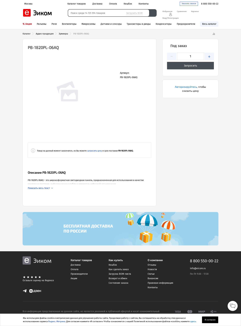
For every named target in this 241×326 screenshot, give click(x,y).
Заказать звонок (189, 4)
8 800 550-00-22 (209, 3)
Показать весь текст (39, 188)
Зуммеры (63, 33)
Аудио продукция (45, 33)
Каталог (27, 33)
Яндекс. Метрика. (57, 321)
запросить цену (94, 151)
